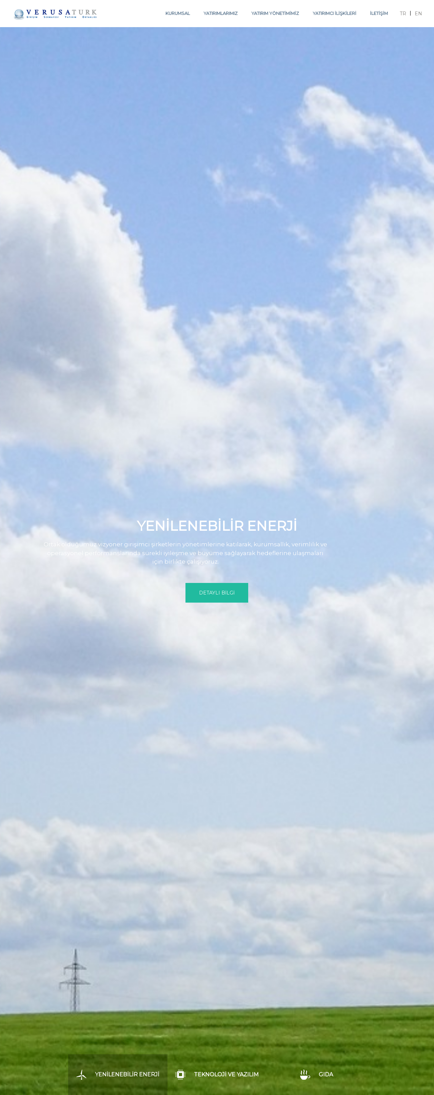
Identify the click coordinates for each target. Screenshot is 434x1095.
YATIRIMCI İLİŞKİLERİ (334, 13)
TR (403, 14)
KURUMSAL (177, 13)
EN (418, 14)
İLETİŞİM (379, 13)
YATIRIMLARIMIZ (220, 13)
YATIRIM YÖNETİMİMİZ (275, 13)
